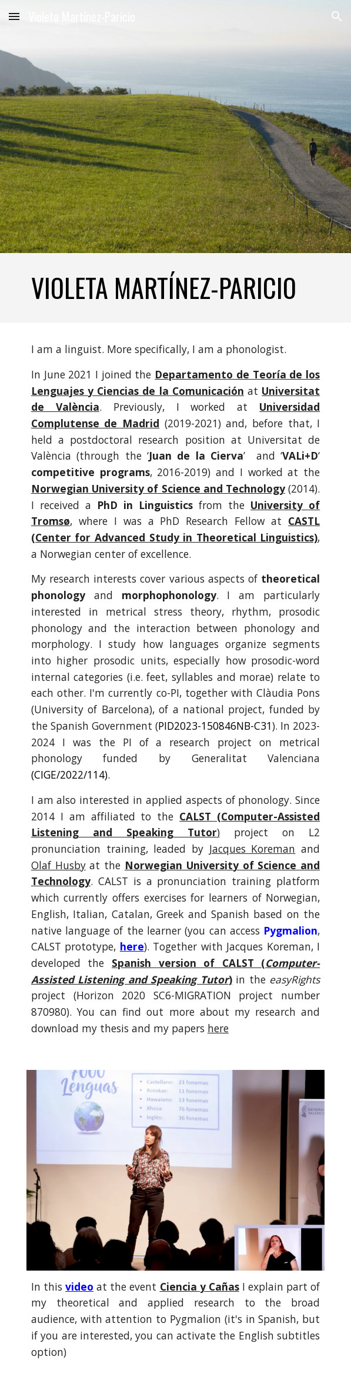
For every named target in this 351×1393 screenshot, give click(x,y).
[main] (175, 287)
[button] (14, 16)
